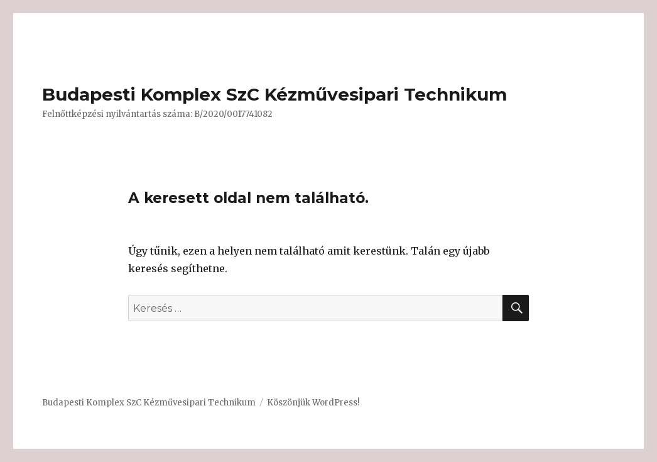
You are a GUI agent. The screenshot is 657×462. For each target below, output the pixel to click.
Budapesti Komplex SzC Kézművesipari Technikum (274, 94)
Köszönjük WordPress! (313, 402)
